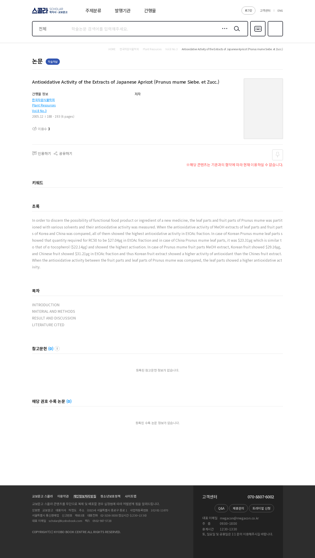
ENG (280, 10)
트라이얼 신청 (261, 508)
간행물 (150, 10)
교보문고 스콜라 (42, 496)
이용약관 (63, 496)
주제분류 (93, 10)
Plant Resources (44, 105)
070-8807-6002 (261, 496)
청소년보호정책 (110, 496)
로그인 (248, 10)
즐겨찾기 (274, 35)
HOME (112, 49)
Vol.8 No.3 (39, 111)
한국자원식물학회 (43, 100)
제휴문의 (238, 508)
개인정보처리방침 (84, 496)
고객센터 (265, 10)
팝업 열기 (57, 348)
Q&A (221, 508)
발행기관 (123, 10)
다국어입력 (258, 35)
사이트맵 (130, 496)
